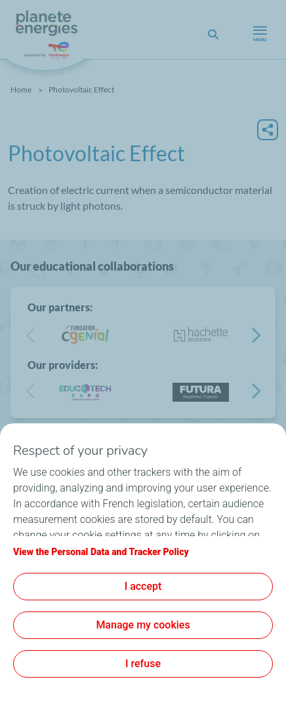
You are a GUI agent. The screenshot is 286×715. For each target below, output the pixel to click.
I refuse (143, 663)
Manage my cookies (143, 625)
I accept (143, 586)
